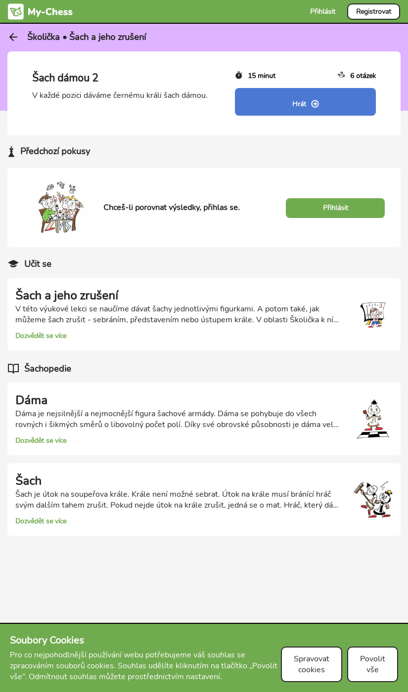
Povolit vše (372, 664)
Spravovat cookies (311, 664)
